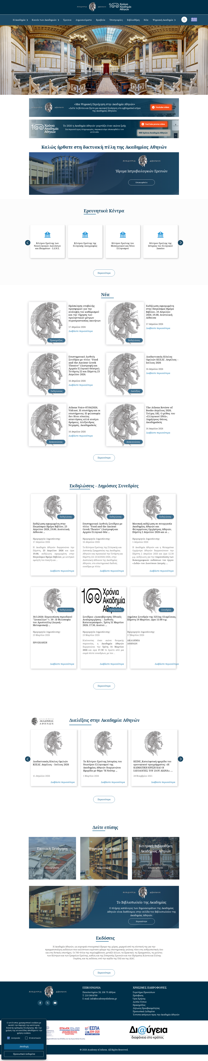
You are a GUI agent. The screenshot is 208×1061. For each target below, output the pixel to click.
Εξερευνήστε (104, 867)
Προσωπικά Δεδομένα (144, 1011)
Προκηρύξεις (139, 1005)
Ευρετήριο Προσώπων (144, 992)
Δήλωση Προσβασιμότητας (146, 1008)
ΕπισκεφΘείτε (142, 182)
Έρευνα (67, 19)
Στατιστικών (33, 1038)
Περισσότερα (104, 273)
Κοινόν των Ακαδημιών (45, 19)
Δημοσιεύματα (84, 19)
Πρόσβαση (138, 995)
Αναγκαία (13, 1038)
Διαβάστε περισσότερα (81, 331)
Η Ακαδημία (20, 19)
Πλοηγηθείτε (52, 867)
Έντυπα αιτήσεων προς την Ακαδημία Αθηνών (156, 1014)
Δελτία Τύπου (140, 1001)
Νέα (146, 19)
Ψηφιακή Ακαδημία (164, 19)
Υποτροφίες (116, 19)
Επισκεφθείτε (155, 867)
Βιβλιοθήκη (133, 19)
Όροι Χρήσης (139, 998)
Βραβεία (100, 19)
